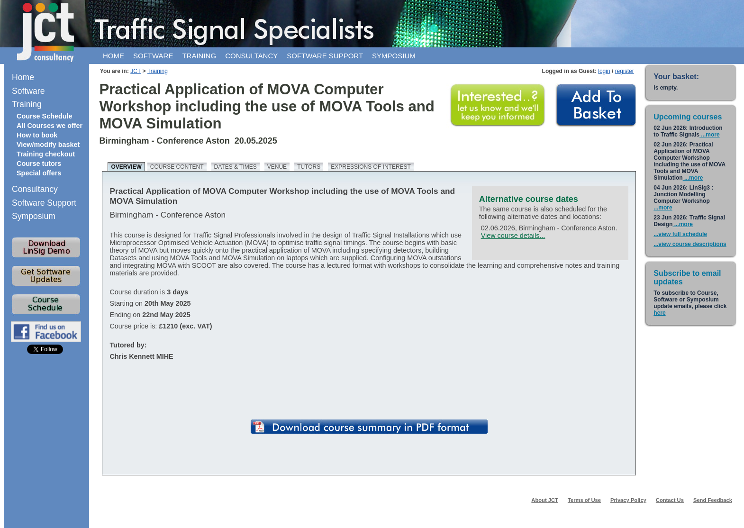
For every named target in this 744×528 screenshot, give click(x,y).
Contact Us (670, 500)
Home (113, 56)
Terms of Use (584, 500)
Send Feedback (712, 500)
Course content (177, 167)
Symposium (394, 56)
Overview (126, 167)
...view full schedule (680, 234)
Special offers (39, 173)
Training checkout (46, 154)
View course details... (513, 235)
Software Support (44, 203)
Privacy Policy (628, 500)
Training (199, 56)
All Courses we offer (49, 125)
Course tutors (39, 163)
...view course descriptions (689, 244)
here (659, 313)
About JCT (544, 500)
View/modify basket (48, 144)
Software (153, 56)
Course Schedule (45, 116)
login (604, 71)
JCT (135, 71)
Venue (277, 167)
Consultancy (251, 56)
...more (709, 134)
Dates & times (235, 167)
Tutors (308, 167)
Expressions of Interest (371, 167)
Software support (325, 56)
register (624, 71)
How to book (37, 135)
